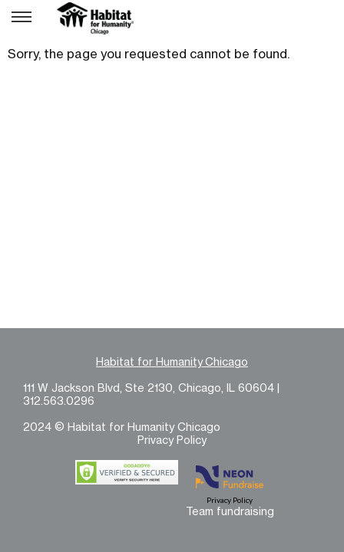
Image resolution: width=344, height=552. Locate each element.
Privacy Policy (172, 439)
